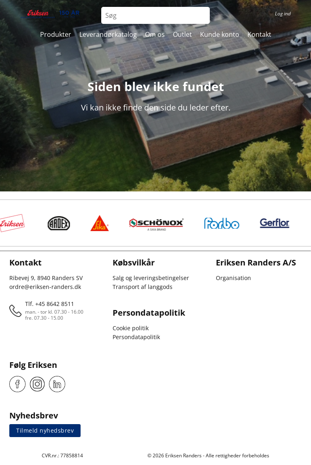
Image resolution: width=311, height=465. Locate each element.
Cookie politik (131, 328)
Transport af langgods (143, 287)
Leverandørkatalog (108, 34)
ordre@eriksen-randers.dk (45, 287)
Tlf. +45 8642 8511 (49, 304)
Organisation (233, 278)
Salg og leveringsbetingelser (151, 278)
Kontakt (259, 34)
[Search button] (201, 15)
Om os (155, 34)
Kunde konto (219, 34)
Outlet (182, 34)
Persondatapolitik (136, 337)
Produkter (55, 34)
